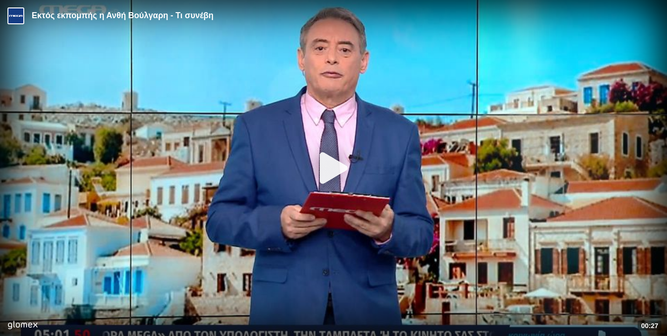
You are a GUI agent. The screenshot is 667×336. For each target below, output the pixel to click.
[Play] (334, 168)
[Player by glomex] (22, 326)
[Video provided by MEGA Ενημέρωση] (15, 15)
